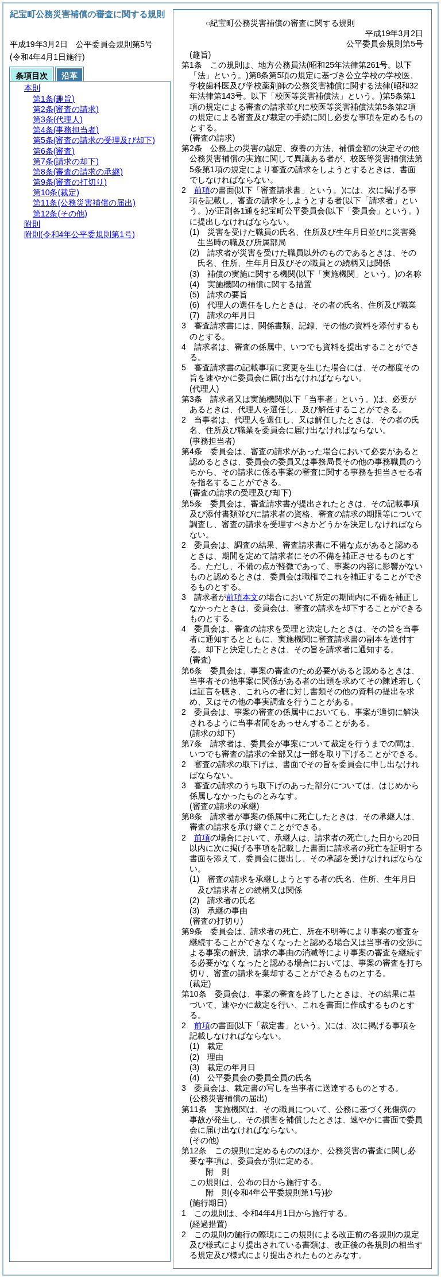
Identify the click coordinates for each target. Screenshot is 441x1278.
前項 (202, 190)
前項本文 (242, 597)
